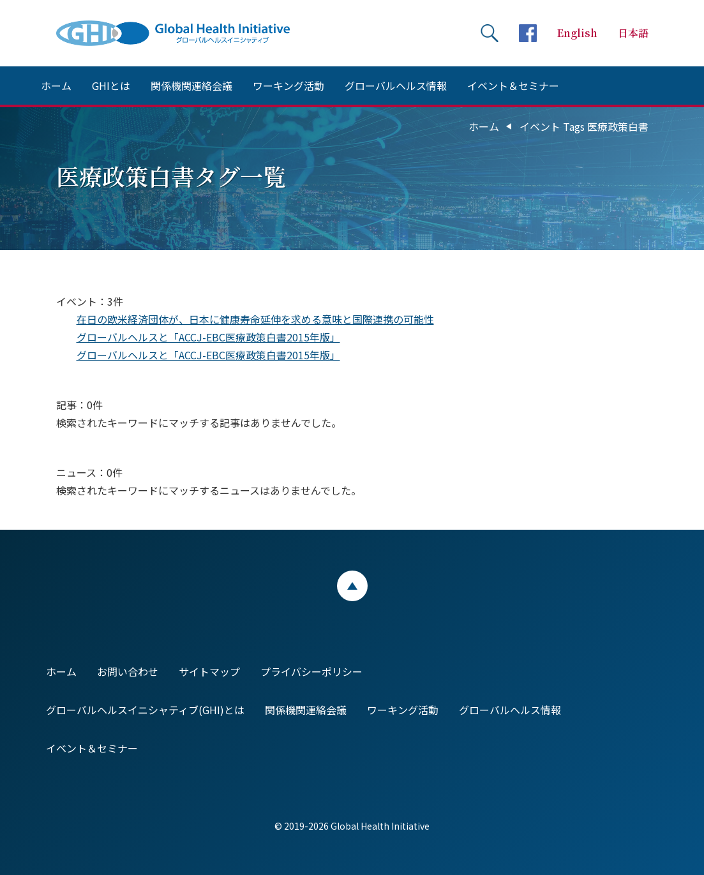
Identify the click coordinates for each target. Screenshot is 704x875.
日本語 (633, 33)
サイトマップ (209, 671)
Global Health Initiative (183, 33)
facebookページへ (528, 33)
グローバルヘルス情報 (396, 85)
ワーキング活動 (288, 85)
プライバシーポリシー (311, 671)
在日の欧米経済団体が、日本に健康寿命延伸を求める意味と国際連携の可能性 (255, 319)
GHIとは (111, 85)
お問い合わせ (127, 671)
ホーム (56, 85)
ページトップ (352, 586)
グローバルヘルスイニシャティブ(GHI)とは (145, 709)
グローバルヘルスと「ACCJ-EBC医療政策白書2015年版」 (208, 337)
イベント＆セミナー (513, 85)
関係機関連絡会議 (191, 85)
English (577, 33)
